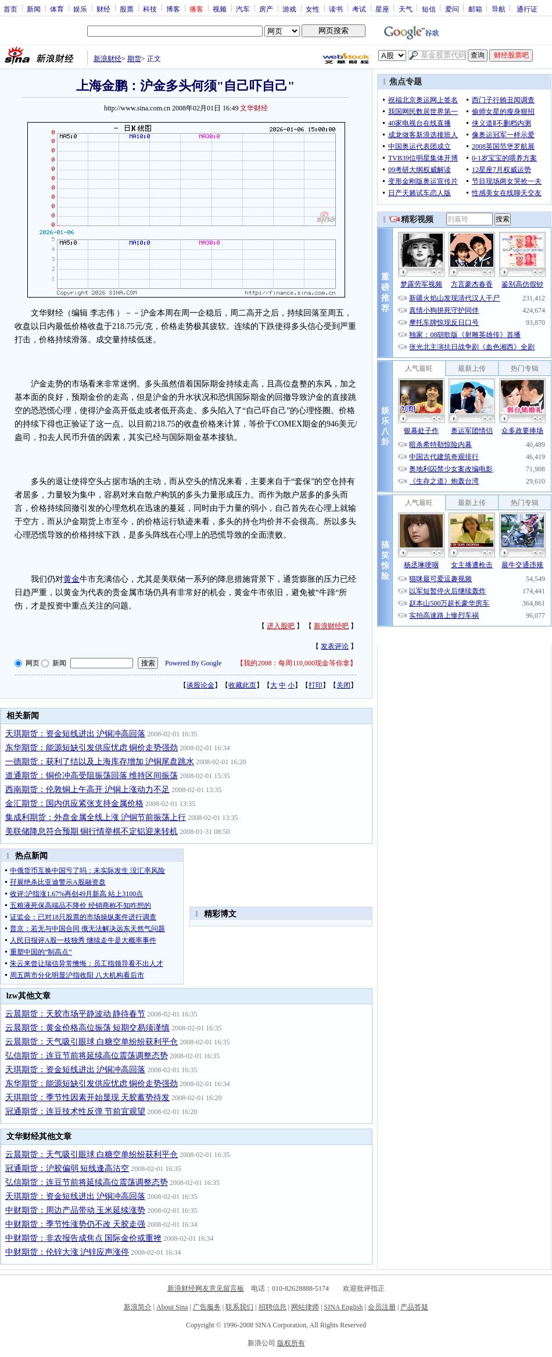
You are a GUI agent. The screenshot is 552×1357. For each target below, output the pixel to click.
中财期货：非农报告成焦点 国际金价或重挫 (83, 1238)
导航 (499, 8)
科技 (150, 8)
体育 (57, 8)
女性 (313, 8)
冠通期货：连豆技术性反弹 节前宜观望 (75, 1111)
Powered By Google (193, 663)
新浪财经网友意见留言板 (205, 1288)
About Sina (172, 1307)
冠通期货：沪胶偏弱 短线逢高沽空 (67, 1168)
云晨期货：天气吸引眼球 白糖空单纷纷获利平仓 (91, 1041)
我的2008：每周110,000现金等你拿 (296, 663)
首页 (10, 8)
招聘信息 (272, 1307)
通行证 (527, 8)
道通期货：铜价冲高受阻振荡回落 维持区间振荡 (91, 775)
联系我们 (239, 1307)
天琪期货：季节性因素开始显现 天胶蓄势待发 (87, 1097)
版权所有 (291, 1343)
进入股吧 (281, 626)
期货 (134, 59)
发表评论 (335, 646)
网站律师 (305, 1307)
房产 (266, 8)
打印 (315, 685)
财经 (103, 8)
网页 (33, 663)
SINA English (343, 1307)
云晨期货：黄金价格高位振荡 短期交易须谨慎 (87, 1027)
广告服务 (207, 1307)
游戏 (289, 8)
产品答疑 (414, 1307)
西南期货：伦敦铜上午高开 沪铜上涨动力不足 (87, 789)
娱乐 (80, 8)
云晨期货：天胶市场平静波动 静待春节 (75, 1013)
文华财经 (254, 108)
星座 (382, 8)
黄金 (71, 579)
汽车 (243, 8)
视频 (220, 8)
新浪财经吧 (331, 626)
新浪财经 (107, 59)
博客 (173, 8)
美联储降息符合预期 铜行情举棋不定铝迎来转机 (91, 831)
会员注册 (382, 1307)
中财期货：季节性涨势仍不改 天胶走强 (75, 1224)
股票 (127, 8)
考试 (359, 8)
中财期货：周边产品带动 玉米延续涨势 (75, 1210)
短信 (429, 8)
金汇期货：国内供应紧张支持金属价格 (74, 803)
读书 (336, 8)
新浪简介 (138, 1307)
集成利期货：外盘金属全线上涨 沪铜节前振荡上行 (96, 817)
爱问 (452, 8)
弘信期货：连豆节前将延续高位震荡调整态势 (86, 1055)
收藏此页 (242, 685)
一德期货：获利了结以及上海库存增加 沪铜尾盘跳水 (100, 761)
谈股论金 (200, 685)
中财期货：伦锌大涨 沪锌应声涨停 (67, 1252)
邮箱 (475, 8)
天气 (406, 8)
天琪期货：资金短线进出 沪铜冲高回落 (75, 733)
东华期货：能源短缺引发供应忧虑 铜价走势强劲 (91, 747)
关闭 (343, 685)
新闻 (34, 8)
